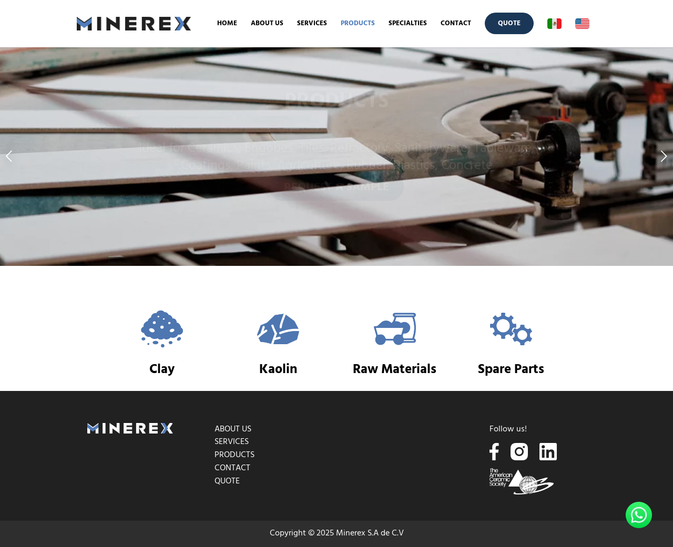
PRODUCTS (234, 455)
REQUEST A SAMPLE (336, 191)
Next (664, 156)
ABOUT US (233, 429)
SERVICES (232, 442)
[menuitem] (227, 23)
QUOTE (227, 481)
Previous (9, 156)
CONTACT (232, 468)
